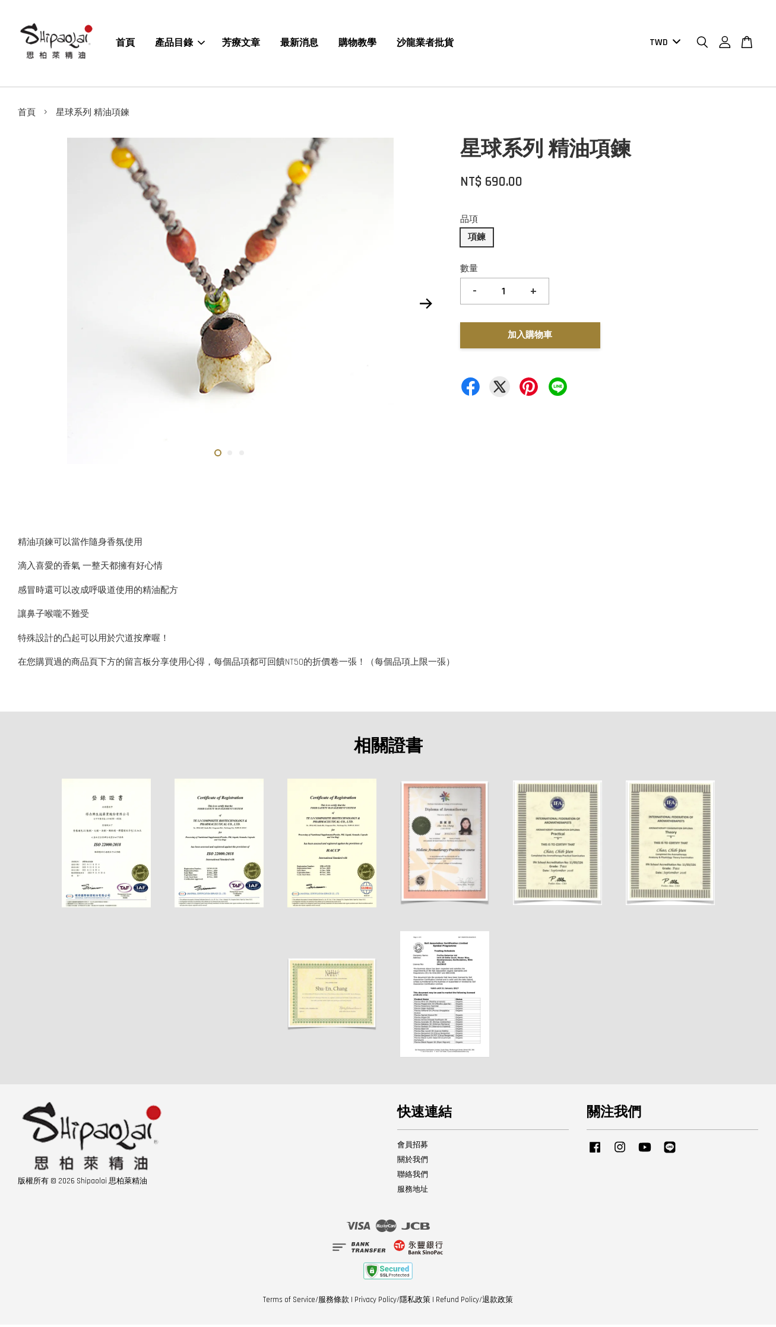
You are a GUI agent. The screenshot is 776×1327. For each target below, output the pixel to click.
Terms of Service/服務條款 (306, 1302)
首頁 (125, 44)
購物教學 (357, 44)
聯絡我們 (412, 1177)
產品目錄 (180, 44)
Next (426, 306)
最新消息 (299, 44)
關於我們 (412, 1162)
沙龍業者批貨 (425, 44)
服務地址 (412, 1191)
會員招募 (412, 1148)
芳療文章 (241, 44)
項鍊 (477, 240)
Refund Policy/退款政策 (474, 1302)
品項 (469, 221)
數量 (469, 271)
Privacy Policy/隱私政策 (392, 1302)
